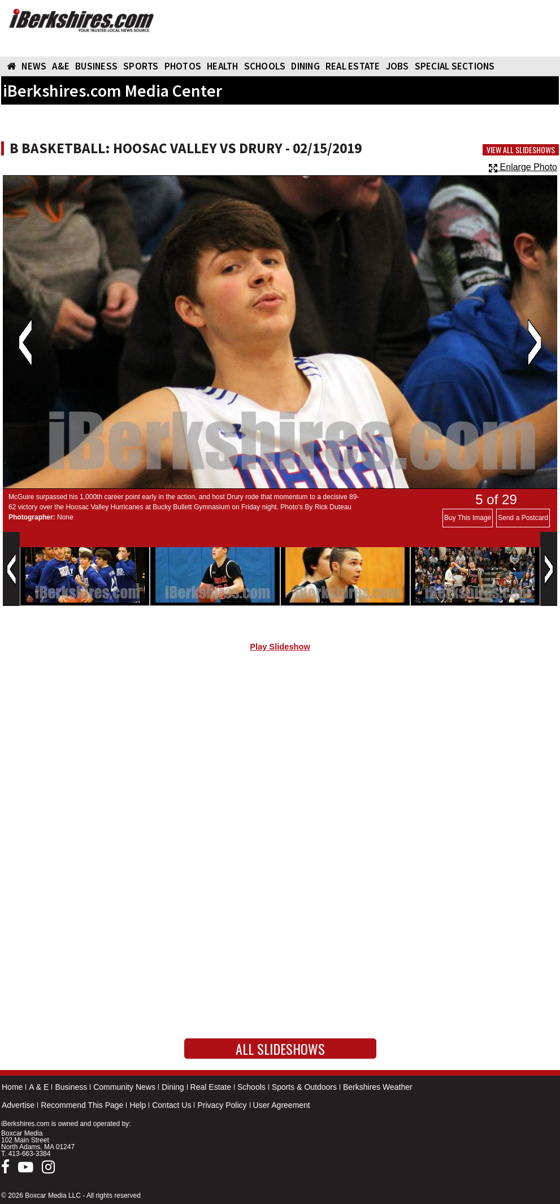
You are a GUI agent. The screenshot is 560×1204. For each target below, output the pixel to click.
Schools (251, 1087)
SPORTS (141, 66)
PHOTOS (183, 66)
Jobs (397, 66)
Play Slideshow (280, 646)
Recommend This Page (82, 1105)
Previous (25, 342)
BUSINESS (96, 66)
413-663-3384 (29, 1154)
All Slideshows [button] (280, 1048)
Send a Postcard (523, 518)
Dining (173, 1087)
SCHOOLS (265, 66)
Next (534, 342)
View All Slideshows (521, 149)
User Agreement (281, 1105)
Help (137, 1105)
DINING (305, 66)
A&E (61, 66)
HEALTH (222, 66)
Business (71, 1087)
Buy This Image (467, 518)
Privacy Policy (221, 1105)
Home (12, 1087)
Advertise (18, 1105)
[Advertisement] (280, 756)
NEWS (33, 66)
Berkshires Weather (378, 1087)
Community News (124, 1087)
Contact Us (171, 1105)
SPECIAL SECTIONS (455, 66)
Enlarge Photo (523, 167)
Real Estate (210, 1087)
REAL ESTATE (352, 66)
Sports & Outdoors (304, 1087)
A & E (39, 1087)
